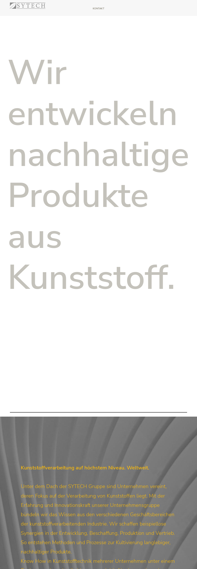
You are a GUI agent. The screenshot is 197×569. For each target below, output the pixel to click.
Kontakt (98, 8)
